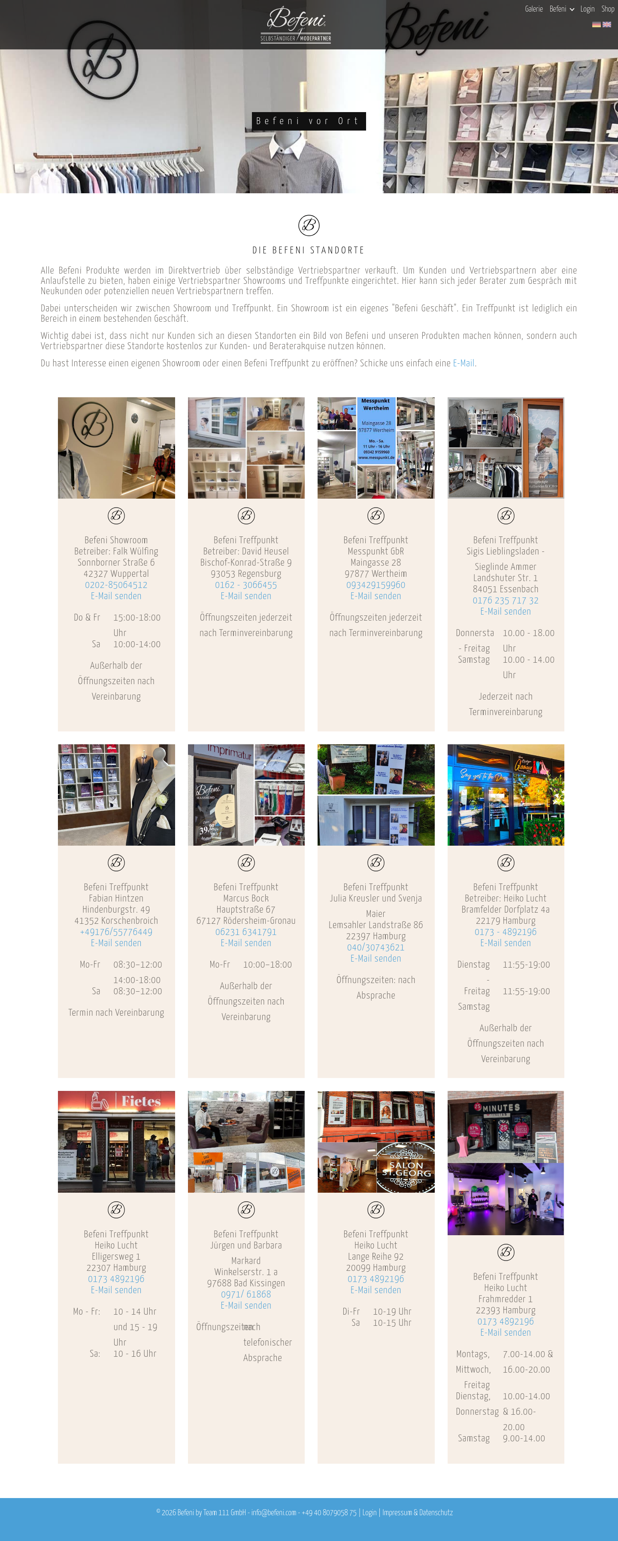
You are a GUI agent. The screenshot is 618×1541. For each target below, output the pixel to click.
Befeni (562, 9)
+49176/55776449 (116, 932)
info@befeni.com (274, 1513)
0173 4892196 (116, 1279)
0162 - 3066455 (246, 585)
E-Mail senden (116, 596)
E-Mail (464, 363)
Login (588, 9)
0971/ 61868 (246, 1295)
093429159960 (376, 585)
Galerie (534, 9)
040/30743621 (376, 948)
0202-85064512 (116, 585)
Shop (608, 9)
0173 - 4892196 (506, 932)
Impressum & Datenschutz (417, 1513)
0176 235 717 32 (506, 601)
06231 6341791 (246, 932)
